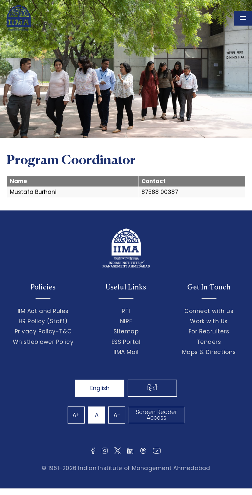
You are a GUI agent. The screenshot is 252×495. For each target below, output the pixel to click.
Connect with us (208, 311)
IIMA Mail (126, 352)
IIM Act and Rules (43, 311)
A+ (76, 415)
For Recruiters (209, 331)
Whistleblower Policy (43, 342)
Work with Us (208, 321)
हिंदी (152, 388)
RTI (126, 311)
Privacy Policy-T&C (43, 331)
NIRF (126, 321)
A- (117, 415)
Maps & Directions (209, 352)
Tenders (209, 342)
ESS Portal (126, 342)
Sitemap (126, 331)
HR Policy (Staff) (43, 321)
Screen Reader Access (156, 415)
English (100, 388)
